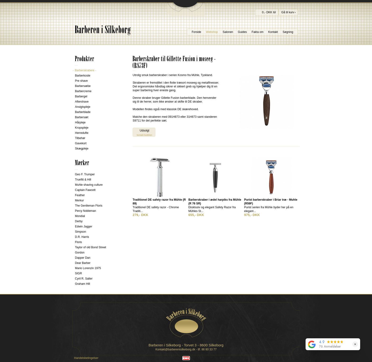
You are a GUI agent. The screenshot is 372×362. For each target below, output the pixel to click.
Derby (79, 221)
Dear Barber (82, 263)
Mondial (80, 216)
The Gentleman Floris (88, 205)
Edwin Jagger (83, 226)
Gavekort (81, 143)
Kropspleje (81, 127)
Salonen (228, 32)
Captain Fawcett (85, 190)
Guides (242, 32)
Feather (80, 195)
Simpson (80, 231)
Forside (196, 32)
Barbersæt (81, 117)
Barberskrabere (84, 70)
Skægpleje (81, 148)
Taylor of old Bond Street (90, 247)
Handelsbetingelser (86, 358)
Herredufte (81, 133)
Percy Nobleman (85, 211)
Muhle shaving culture (89, 184)
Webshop (212, 32)
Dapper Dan (82, 257)
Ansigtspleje (82, 107)
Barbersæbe (83, 86)
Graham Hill (82, 283)
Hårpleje (80, 122)
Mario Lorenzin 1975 (88, 268)
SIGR (78, 273)
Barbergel (81, 96)
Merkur (79, 200)
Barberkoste (82, 75)
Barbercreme (83, 91)
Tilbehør (80, 138)
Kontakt (273, 32)
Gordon (79, 252)
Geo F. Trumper (85, 174)
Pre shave (81, 80)
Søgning (288, 32)
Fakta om (258, 32)
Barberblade (82, 112)
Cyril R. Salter (84, 278)
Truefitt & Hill (83, 179)
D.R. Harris (82, 237)
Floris (78, 242)
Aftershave (81, 101)
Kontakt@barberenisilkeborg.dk (175, 349)
